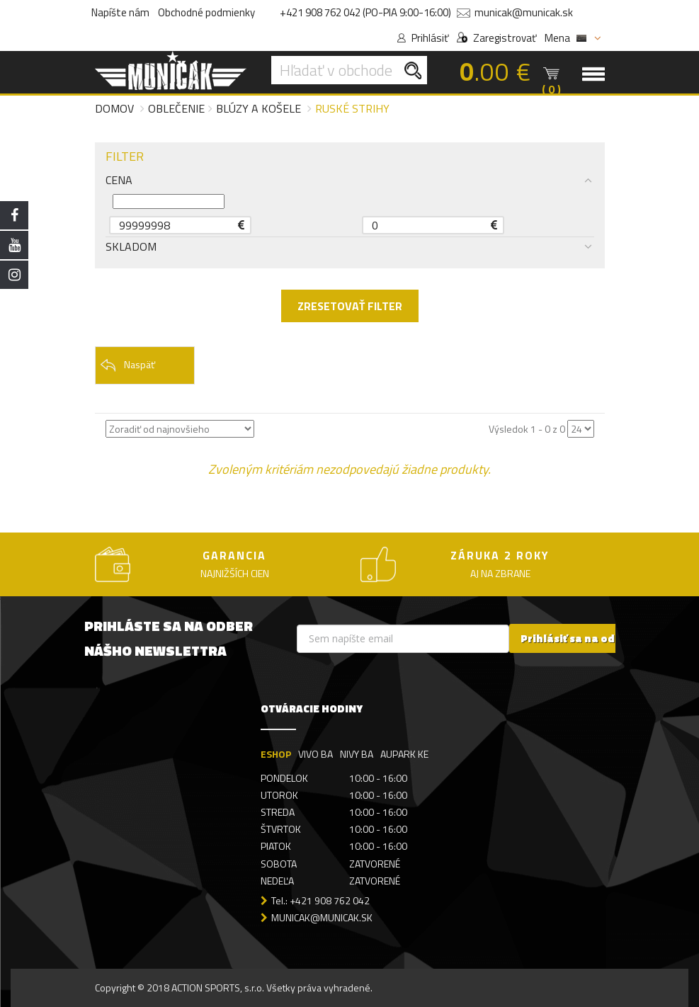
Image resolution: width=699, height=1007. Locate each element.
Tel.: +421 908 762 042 (320, 900)
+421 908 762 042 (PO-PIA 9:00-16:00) (365, 12)
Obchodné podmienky (206, 12)
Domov (114, 108)
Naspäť (127, 365)
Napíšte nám (120, 12)
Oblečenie (176, 108)
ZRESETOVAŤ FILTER (349, 305)
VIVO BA (315, 753)
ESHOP (276, 753)
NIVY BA (356, 753)
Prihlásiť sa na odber (577, 638)
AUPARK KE (404, 753)
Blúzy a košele (258, 108)
